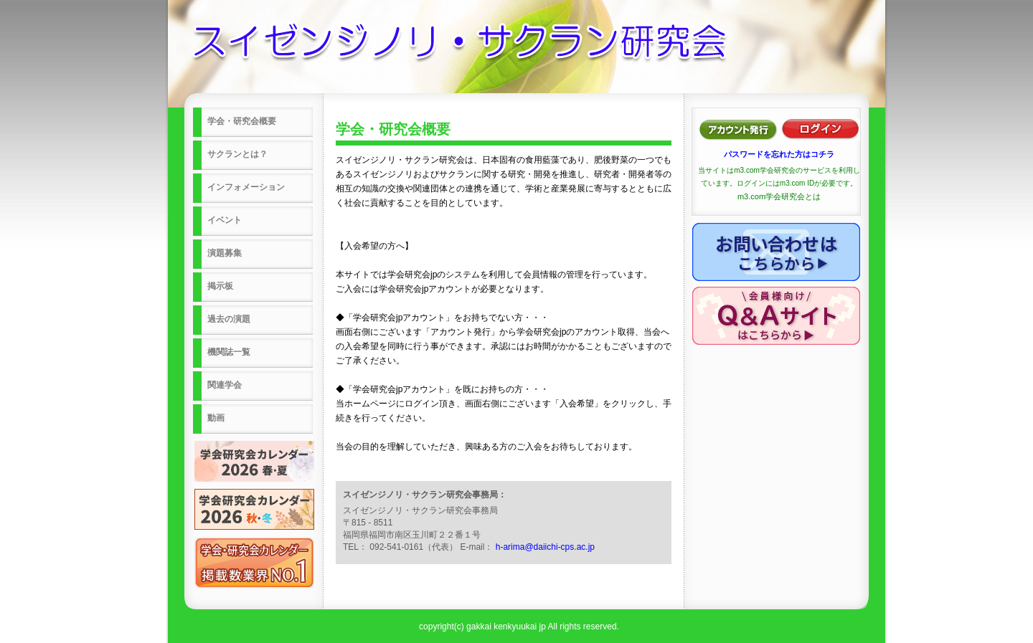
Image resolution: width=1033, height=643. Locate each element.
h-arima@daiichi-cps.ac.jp (545, 547)
